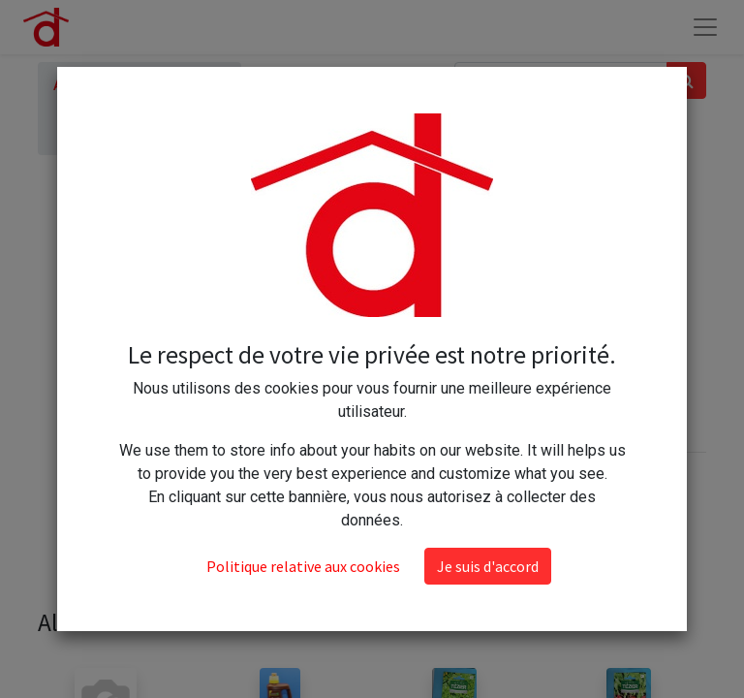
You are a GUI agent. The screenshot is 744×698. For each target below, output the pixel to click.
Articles (79, 85)
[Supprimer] (405, 317)
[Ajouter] (490, 317)
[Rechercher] (686, 80)
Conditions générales (459, 518)
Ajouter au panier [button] (483, 374)
